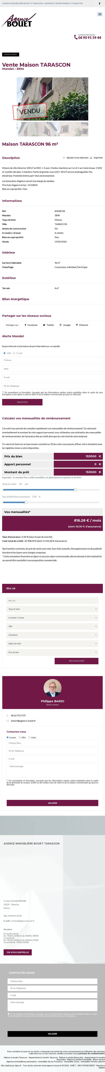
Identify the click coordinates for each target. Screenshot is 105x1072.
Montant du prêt (53, 472)
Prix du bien (53, 456)
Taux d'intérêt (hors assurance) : (21, 497)
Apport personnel (53, 464)
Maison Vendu (10, 54)
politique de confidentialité (91, 1053)
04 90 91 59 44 (15, 916)
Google (65, 325)
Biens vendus (99, 1059)
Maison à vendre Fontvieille (79, 1059)
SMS (9, 353)
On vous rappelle (18, 952)
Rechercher (76, 661)
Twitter (48, 325)
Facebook (31, 325)
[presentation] (28, 792)
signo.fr (18, 1065)
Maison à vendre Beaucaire (71, 1057)
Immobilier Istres (71, 1061)
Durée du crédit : (15, 484)
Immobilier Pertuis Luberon (93, 1061)
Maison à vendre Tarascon (15, 1057)
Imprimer (96, 157)
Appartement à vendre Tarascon (43, 1057)
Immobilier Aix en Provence (50, 1061)
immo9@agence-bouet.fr (23, 720)
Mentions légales (100, 1066)
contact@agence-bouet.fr (22, 921)
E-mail (19, 353)
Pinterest (82, 325)
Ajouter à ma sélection (75, 157)
